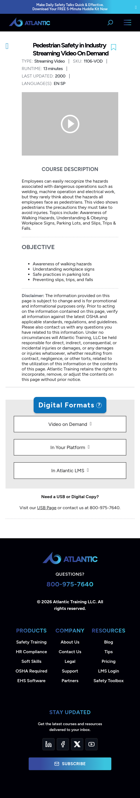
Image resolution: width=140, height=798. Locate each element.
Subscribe (70, 763)
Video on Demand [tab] (67, 424)
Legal (70, 661)
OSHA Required (31, 671)
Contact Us (70, 651)
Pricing (109, 661)
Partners (70, 680)
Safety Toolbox (108, 680)
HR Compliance (31, 651)
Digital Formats (66, 405)
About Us (70, 642)
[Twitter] (77, 744)
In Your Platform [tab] (67, 447)
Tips (108, 651)
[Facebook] (63, 744)
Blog (108, 642)
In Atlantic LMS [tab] (67, 470)
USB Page (46, 507)
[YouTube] (91, 744)
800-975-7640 (70, 584)
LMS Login (108, 671)
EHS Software (31, 680)
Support (70, 671)
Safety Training (31, 642)
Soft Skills (31, 661)
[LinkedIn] (48, 744)
